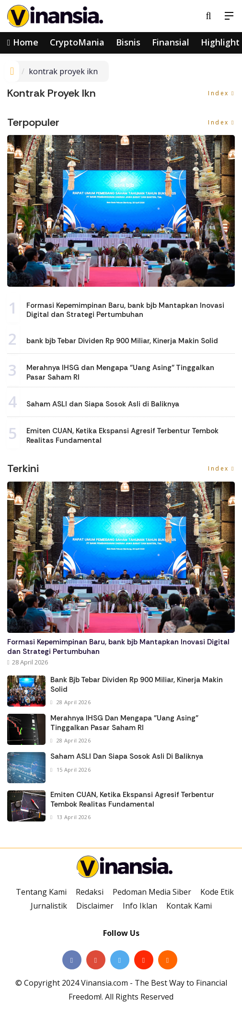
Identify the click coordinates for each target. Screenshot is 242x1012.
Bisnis (128, 42)
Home (22, 42)
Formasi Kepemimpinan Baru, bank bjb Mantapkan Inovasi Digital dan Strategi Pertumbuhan (125, 310)
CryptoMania (77, 42)
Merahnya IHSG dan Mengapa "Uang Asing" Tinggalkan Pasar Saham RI (120, 372)
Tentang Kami (41, 892)
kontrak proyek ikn (63, 71)
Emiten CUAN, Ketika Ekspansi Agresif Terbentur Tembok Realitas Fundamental (122, 435)
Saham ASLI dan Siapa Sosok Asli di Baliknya (102, 404)
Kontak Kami (189, 905)
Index (221, 93)
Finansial (170, 42)
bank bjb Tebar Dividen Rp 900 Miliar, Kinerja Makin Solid (122, 341)
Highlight (220, 42)
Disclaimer (95, 905)
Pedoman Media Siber (152, 892)
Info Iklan (140, 905)
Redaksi (90, 892)
